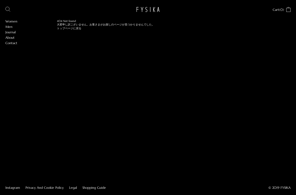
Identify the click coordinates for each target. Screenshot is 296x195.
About (10, 37)
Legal (73, 188)
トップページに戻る (69, 28)
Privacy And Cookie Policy (44, 188)
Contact (11, 43)
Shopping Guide (94, 188)
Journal (10, 32)
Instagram (12, 188)
